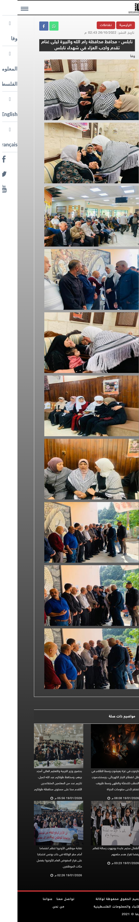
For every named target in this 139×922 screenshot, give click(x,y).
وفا (115, 56)
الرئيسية (108, 25)
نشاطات (88, 25)
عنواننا (30, 899)
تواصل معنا (48, 899)
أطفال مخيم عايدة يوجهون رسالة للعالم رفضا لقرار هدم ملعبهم (98, 851)
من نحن (41, 907)
